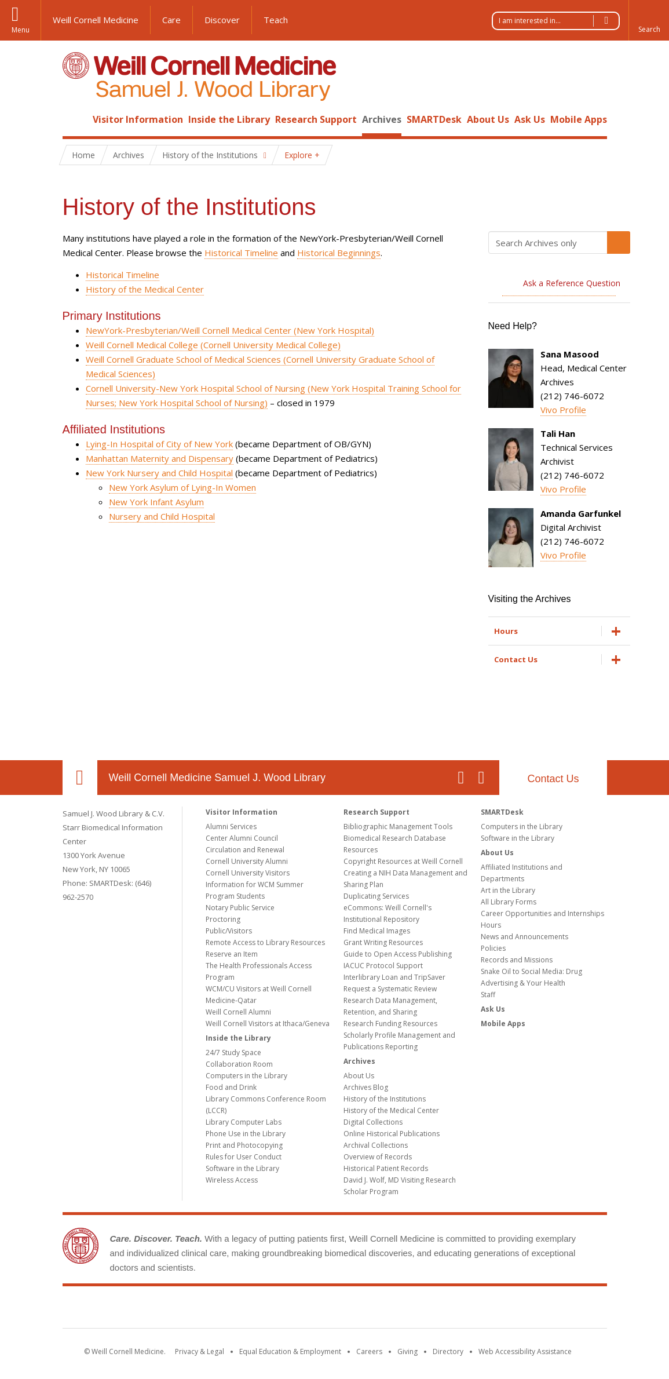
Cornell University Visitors (248, 873)
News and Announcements (524, 937)
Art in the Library (508, 890)
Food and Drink (231, 1087)
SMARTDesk (434, 119)
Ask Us (529, 119)
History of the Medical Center (145, 289)
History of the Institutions (384, 1099)
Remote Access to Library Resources (265, 942)
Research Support (316, 119)
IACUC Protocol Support (383, 966)
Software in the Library (242, 1168)
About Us (488, 119)
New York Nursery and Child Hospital (159, 473)
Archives (381, 119)
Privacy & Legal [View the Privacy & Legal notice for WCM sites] (199, 1351)
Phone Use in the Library (246, 1134)
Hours (491, 925)
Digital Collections (373, 1122)
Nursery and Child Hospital (162, 516)
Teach (276, 19)
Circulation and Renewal (245, 850)
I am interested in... (559, 21)
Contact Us (553, 779)
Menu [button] (21, 30)
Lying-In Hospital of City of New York (159, 444)
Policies (493, 948)
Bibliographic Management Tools (397, 826)
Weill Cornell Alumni (238, 1012)
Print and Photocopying (244, 1145)
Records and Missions (517, 960)
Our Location (80, 777)
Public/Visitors (229, 931)
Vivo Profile (563, 409)
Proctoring (223, 919)
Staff (488, 994)
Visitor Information (138, 119)
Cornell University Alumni (247, 861)
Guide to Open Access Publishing (397, 954)
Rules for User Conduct (244, 1157)
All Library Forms (508, 902)
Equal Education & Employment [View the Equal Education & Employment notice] (290, 1351)
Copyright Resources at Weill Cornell (403, 861)
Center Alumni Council (242, 838)
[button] (648, 20)
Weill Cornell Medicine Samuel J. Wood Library (217, 777)
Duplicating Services (376, 896)
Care (171, 19)
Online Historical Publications (391, 1134)
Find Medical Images (376, 931)
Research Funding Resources (390, 1023)
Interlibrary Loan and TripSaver (394, 977)
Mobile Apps (578, 119)
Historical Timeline (241, 252)
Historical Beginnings (339, 252)
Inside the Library (229, 119)
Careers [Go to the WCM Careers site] (369, 1351)
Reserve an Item (232, 954)
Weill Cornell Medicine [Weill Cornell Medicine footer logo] (249, 1309)
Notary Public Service (240, 908)
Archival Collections (375, 1145)
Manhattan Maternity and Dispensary (159, 458)
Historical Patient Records (385, 1168)
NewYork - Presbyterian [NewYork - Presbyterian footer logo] (431, 1309)
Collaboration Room (239, 1064)
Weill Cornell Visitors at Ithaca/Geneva (268, 1023)
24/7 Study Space (233, 1052)
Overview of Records (377, 1157)
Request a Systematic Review (390, 989)
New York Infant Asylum (156, 502)
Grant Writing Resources (383, 942)
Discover (222, 19)
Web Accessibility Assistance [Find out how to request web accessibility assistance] (525, 1351)
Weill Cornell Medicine (95, 19)
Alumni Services (231, 826)
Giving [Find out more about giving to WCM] (407, 1351)
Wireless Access (232, 1180)
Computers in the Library (246, 1076)
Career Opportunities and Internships (542, 913)
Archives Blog (365, 1087)
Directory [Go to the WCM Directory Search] (448, 1351)
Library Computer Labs (244, 1122)
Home (75, 119)
